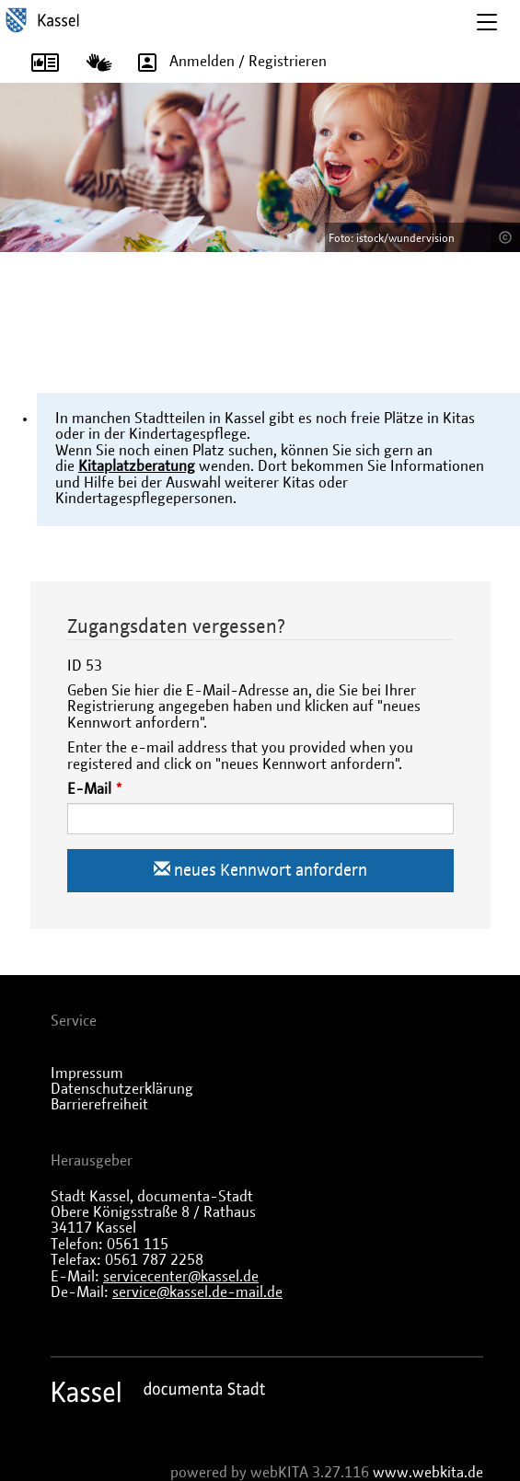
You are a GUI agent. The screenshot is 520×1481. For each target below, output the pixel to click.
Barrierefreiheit (99, 1104)
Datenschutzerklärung (122, 1089)
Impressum (87, 1073)
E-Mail (89, 789)
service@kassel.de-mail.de (197, 1292)
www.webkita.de (428, 1472)
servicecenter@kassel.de (181, 1276)
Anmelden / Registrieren (226, 61)
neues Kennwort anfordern (260, 869)
